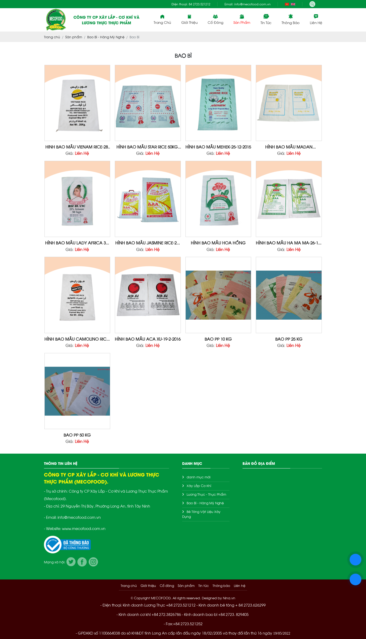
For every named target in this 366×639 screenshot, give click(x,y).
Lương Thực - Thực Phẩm (206, 494)
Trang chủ (162, 19)
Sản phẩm (241, 19)
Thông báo (291, 19)
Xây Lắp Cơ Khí (199, 485)
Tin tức (266, 19)
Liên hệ (316, 19)
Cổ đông (215, 19)
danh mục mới (198, 477)
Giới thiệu (189, 19)
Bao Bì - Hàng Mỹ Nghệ (205, 503)
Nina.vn (229, 598)
